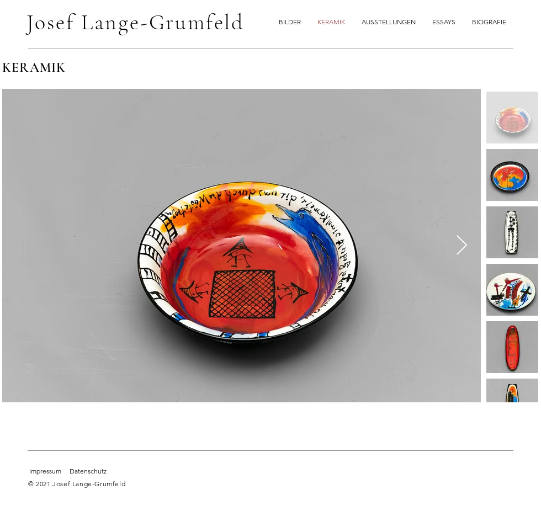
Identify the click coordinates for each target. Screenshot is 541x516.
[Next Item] (461, 246)
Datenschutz (88, 471)
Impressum (45, 471)
